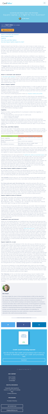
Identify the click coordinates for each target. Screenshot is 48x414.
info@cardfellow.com (12, 410)
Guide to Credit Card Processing (12, 389)
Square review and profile (35, 93)
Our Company (12, 378)
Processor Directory (12, 401)
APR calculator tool (29, 228)
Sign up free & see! (8, 30)
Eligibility (3, 38)
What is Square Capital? (7, 36)
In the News (12, 380)
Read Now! (24, 360)
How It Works (12, 377)
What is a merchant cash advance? (10, 34)
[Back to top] (24, 369)
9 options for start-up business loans (34, 155)
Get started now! (12, 406)
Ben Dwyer (26, 18)
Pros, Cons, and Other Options (9, 40)
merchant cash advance (9, 76)
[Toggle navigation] (44, 3)
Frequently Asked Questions (12, 388)
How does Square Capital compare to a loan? (12, 41)
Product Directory (12, 393)
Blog (12, 391)
